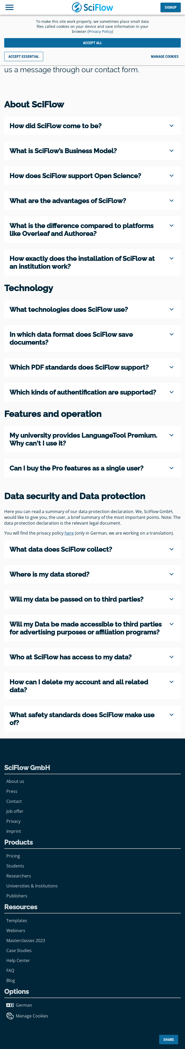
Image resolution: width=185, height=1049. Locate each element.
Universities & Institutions (32, 886)
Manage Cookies (27, 1016)
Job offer (14, 811)
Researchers (18, 876)
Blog (10, 980)
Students (15, 866)
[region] (92, 126)
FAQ (10, 970)
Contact (14, 801)
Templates (16, 920)
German (19, 1005)
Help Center (18, 960)
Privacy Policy (100, 31)
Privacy (13, 821)
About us (15, 781)
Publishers (16, 896)
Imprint (13, 831)
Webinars (15, 930)
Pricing (13, 856)
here (69, 533)
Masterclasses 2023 (25, 940)
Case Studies (19, 950)
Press (11, 791)
